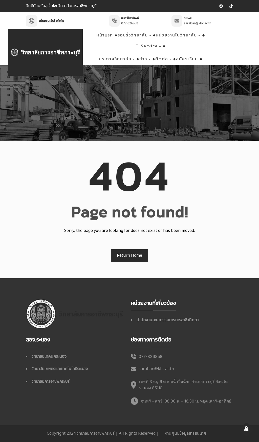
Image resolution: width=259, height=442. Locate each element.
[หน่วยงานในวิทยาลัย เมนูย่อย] (199, 35)
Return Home (129, 255)
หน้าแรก (104, 35)
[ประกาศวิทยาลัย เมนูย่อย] (134, 59)
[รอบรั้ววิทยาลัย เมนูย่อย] (150, 35)
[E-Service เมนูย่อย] (160, 46)
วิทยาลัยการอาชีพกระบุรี (50, 52)
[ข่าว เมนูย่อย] (149, 59)
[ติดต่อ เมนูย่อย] (170, 59)
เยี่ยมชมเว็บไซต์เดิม (51, 18)
